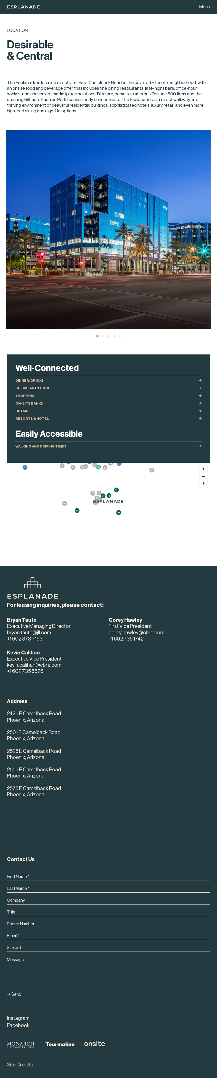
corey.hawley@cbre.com (136, 632)
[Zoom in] (203, 469)
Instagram (18, 1018)
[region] (108, 503)
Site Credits (20, 1064)
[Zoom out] (203, 476)
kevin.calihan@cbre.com (34, 665)
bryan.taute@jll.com (29, 632)
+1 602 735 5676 (25, 671)
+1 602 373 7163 (25, 639)
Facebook (18, 1025)
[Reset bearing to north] (203, 484)
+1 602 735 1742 (126, 639)
